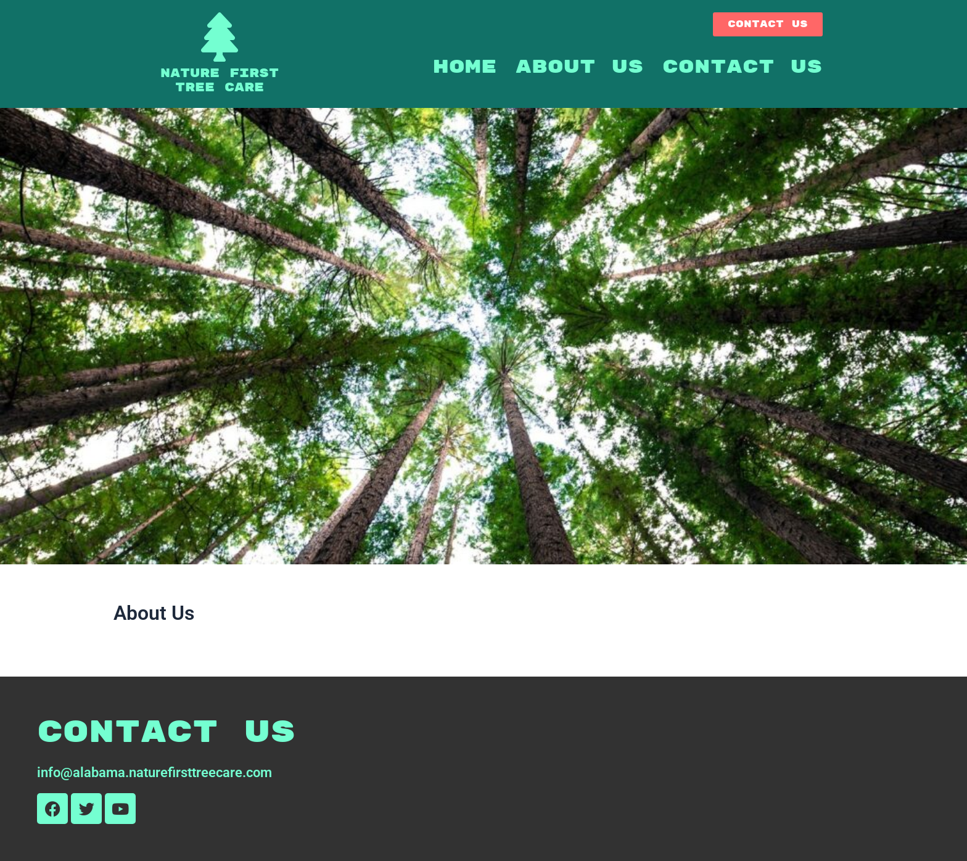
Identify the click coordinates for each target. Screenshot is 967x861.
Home (465, 67)
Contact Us (742, 67)
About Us (580, 67)
